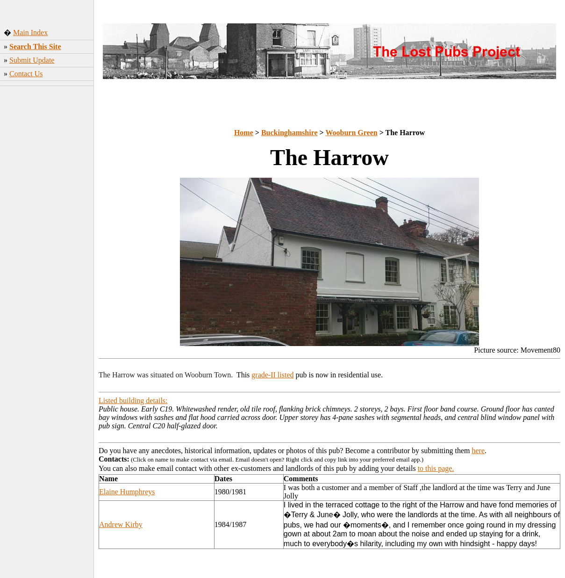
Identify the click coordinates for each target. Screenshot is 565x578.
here (478, 451)
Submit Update (31, 60)
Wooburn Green (351, 133)
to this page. (436, 468)
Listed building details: (133, 401)
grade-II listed (272, 375)
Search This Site (35, 47)
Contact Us (26, 74)
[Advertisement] (47, 228)
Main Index (30, 32)
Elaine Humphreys (127, 492)
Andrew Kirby (121, 524)
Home (243, 133)
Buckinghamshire (289, 133)
